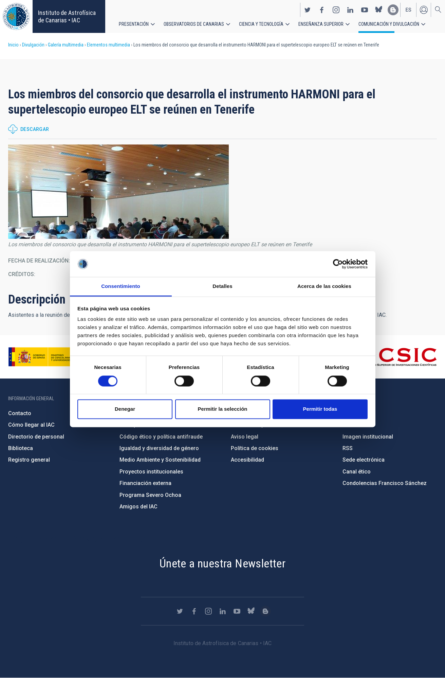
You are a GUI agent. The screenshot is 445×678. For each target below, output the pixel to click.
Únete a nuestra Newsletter (222, 563)
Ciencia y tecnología (261, 23)
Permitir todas (320, 409)
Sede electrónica (363, 460)
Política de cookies (254, 448)
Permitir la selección (222, 409)
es (408, 9)
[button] (118, 191)
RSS (347, 448)
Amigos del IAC (138, 506)
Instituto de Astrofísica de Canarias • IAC (67, 16)
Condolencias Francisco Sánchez (384, 483)
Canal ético (356, 471)
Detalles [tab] (222, 286)
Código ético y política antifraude (161, 436)
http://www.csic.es (400, 356)
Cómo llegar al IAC (31, 425)
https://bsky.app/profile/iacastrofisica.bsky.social (379, 9)
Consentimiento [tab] (120, 286)
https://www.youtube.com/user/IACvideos (364, 9)
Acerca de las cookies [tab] (324, 286)
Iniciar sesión (423, 9)
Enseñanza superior (321, 23)
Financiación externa (145, 483)
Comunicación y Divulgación (388, 23)
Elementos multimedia (108, 44)
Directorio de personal (36, 436)
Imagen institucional (367, 436)
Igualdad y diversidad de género (159, 448)
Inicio (13, 44)
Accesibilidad (247, 460)
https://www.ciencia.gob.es (46, 357)
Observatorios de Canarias (194, 23)
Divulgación (33, 44)
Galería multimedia (66, 44)
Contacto (19, 413)
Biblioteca (20, 448)
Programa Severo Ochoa (150, 495)
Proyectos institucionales (151, 471)
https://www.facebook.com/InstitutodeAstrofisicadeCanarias (322, 9)
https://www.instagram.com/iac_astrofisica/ (336, 9)
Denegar (125, 409)
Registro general (29, 460)
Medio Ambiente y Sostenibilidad (160, 460)
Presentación (134, 23)
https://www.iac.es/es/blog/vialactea (393, 9)
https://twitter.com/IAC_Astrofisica (307, 9)
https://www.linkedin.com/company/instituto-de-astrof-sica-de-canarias (350, 9)
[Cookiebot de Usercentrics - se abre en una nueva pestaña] (338, 264)
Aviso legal (244, 436)
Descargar (34, 129)
